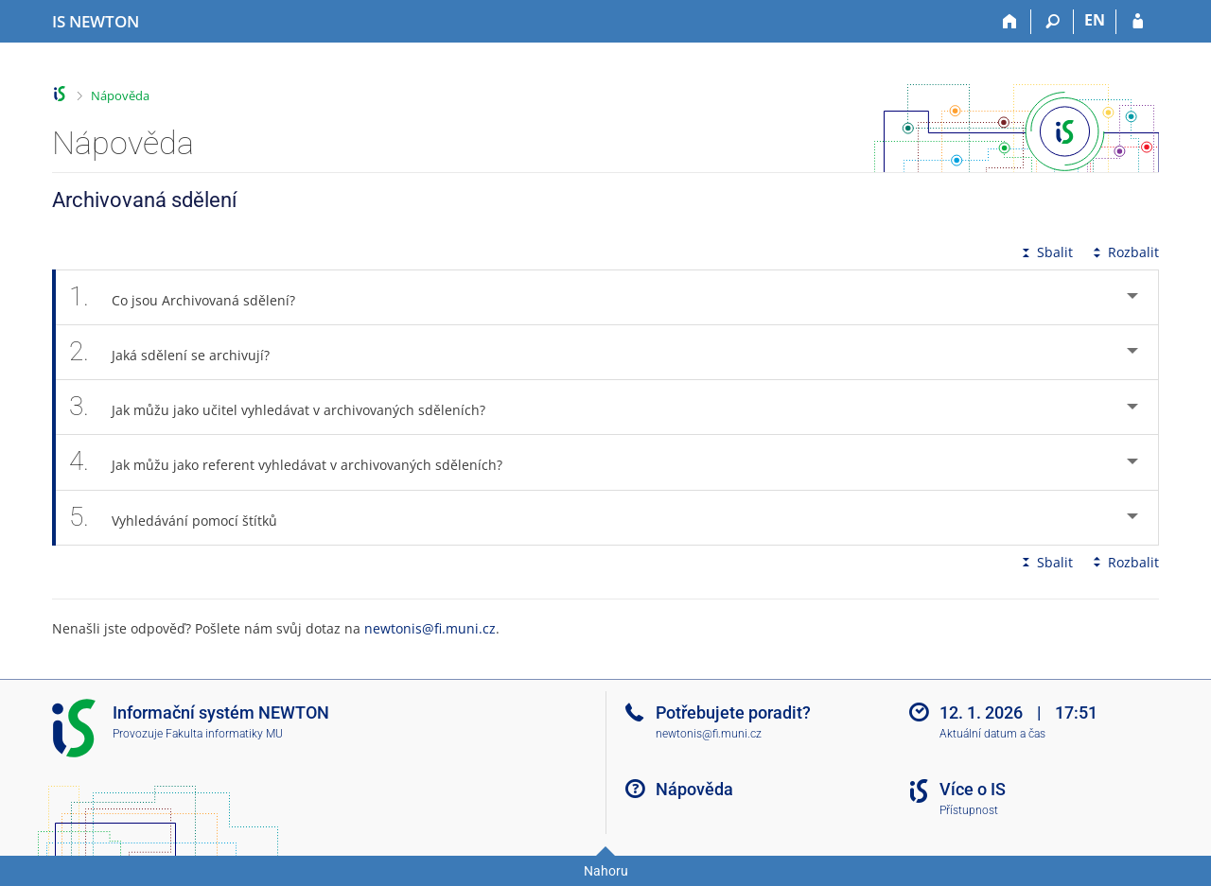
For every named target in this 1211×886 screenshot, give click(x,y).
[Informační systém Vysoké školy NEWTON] (95, 21)
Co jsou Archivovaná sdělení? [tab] (192, 297)
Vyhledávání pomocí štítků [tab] (183, 517)
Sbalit (1045, 252)
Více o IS (972, 789)
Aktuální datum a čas (992, 733)
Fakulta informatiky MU (224, 733)
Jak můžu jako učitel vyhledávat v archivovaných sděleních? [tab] (287, 407)
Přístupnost (968, 810)
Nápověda (120, 95)
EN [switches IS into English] (1094, 19)
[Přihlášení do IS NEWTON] (1137, 21)
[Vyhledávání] (1052, 21)
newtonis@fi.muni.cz (430, 628)
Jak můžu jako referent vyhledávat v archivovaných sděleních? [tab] (296, 461)
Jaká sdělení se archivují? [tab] (179, 352)
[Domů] (1010, 21)
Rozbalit (1124, 252)
